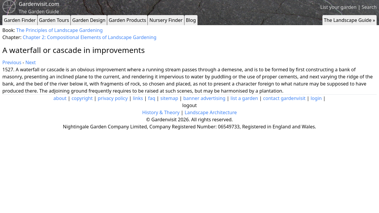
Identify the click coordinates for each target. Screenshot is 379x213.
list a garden (244, 98)
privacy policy (113, 98)
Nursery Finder (165, 20)
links (138, 98)
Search (369, 7)
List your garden (338, 7)
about (59, 98)
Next (30, 62)
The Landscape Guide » (349, 20)
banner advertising (204, 98)
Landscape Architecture (211, 112)
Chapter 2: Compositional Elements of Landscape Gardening (90, 37)
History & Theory (160, 112)
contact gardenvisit (284, 98)
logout (189, 105)
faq (151, 98)
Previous (11, 62)
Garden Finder (20, 20)
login (316, 98)
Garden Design (88, 20)
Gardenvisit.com (39, 3)
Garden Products (127, 20)
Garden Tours (54, 20)
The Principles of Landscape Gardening (59, 30)
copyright (82, 98)
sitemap (169, 98)
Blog (191, 20)
